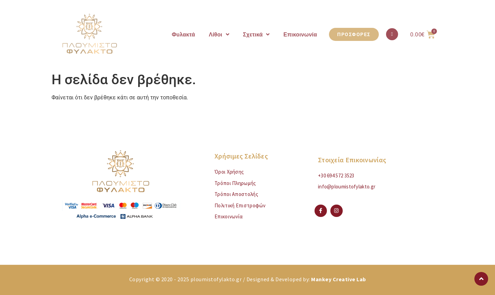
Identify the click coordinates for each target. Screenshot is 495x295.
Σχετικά (256, 34)
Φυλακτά (183, 34)
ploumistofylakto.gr (216, 279)
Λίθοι (219, 34)
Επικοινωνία (300, 34)
